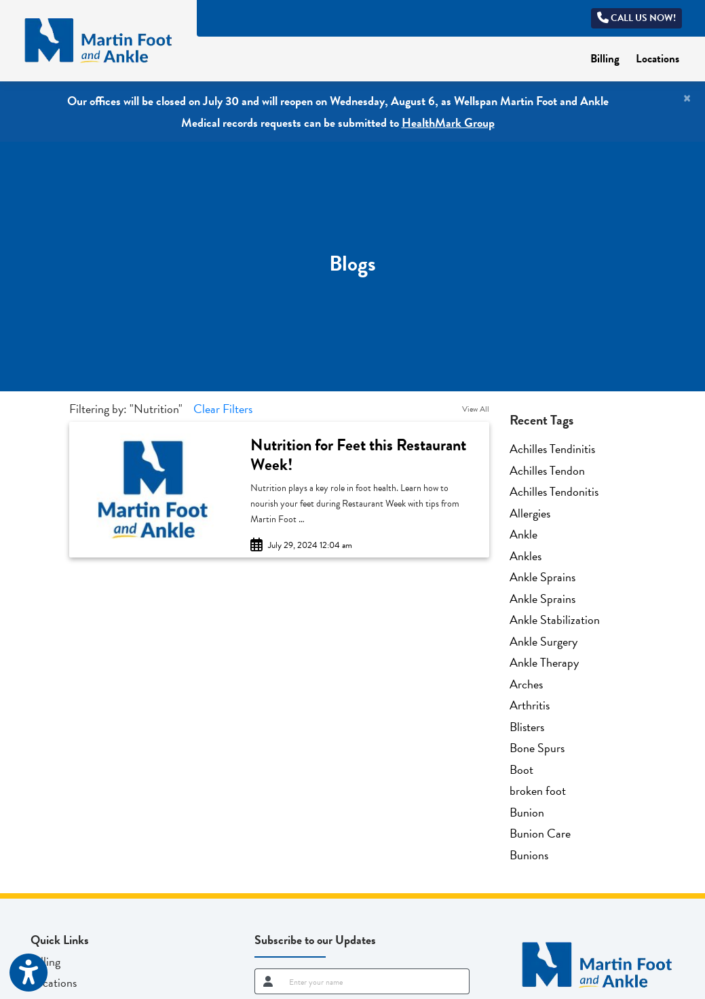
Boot (521, 769)
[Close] (687, 98)
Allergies (530, 513)
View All (475, 409)
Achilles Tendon (547, 470)
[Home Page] (98, 39)
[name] (375, 981)
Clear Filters (222, 408)
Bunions (529, 855)
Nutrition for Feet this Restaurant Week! (358, 455)
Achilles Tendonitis (554, 491)
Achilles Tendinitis (552, 448)
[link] (363, 455)
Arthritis (530, 705)
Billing (609, 57)
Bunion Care (540, 833)
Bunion (527, 812)
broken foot (538, 790)
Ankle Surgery (543, 641)
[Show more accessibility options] (28, 973)
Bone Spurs (537, 748)
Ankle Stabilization (555, 619)
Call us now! (636, 18)
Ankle (523, 534)
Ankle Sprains (542, 577)
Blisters (527, 727)
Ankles (525, 556)
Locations (657, 58)
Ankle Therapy (544, 662)
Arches (526, 684)
